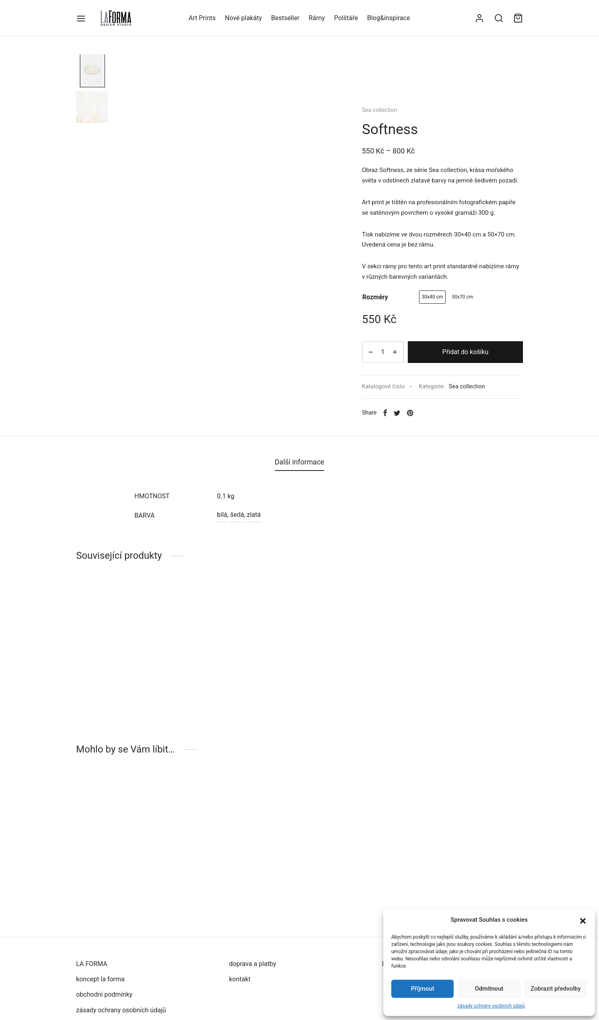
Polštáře (346, 18)
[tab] (299, 462)
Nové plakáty (243, 18)
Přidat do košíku (465, 352)
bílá (222, 514)
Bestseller (285, 18)
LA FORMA (91, 964)
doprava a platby (252, 964)
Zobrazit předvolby (556, 988)
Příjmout (422, 988)
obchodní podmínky (104, 994)
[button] (583, 920)
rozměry (375, 297)
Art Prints (202, 18)
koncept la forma (100, 979)
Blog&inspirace (388, 18)
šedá (237, 514)
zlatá (253, 514)
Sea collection (379, 110)
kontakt (239, 979)
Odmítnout (489, 988)
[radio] (432, 297)
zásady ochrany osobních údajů (491, 1006)
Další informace (299, 462)
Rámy (317, 18)
